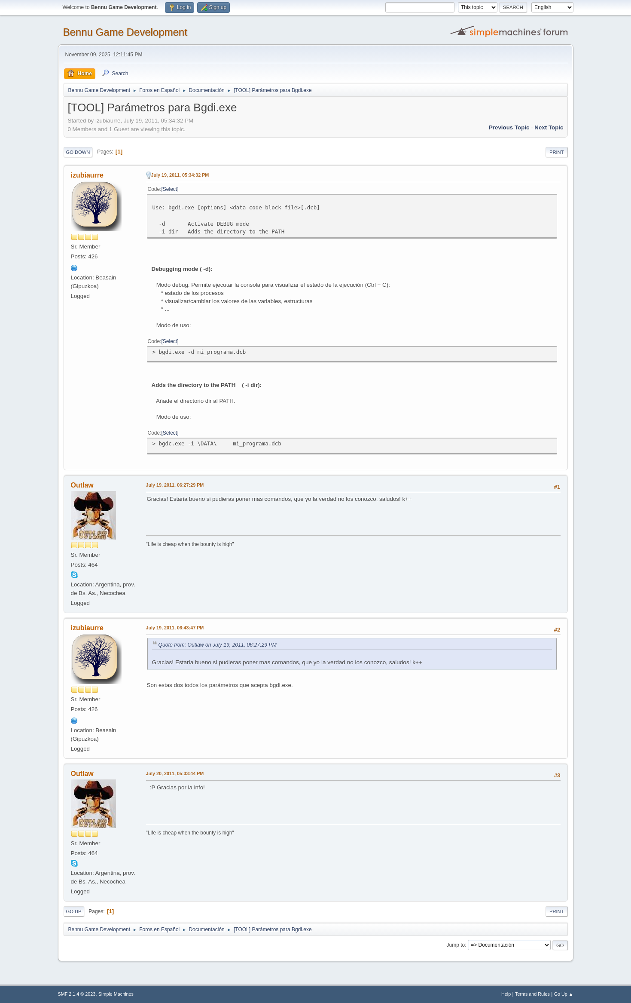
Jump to (456, 945)
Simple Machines (116, 994)
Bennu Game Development (125, 32)
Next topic (548, 127)
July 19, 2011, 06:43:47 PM (175, 627)
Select (170, 189)
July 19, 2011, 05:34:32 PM (180, 175)
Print (556, 152)
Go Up (74, 911)
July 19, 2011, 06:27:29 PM (175, 485)
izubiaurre (87, 175)
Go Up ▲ (563, 994)
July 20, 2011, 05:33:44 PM (175, 773)
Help (506, 994)
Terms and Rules (532, 994)
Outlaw (82, 485)
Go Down (78, 152)
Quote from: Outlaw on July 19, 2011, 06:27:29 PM (218, 645)
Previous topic (509, 127)
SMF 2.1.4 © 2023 (77, 994)
